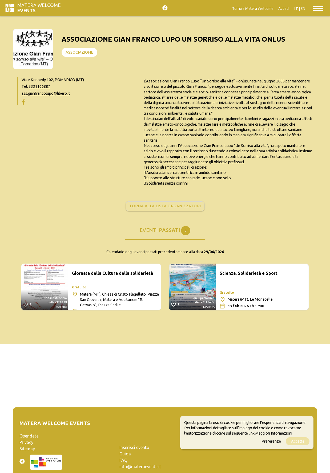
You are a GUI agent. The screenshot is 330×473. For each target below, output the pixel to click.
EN (303, 8)
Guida (125, 453)
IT (296, 8)
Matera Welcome (39, 8)
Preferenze (271, 441)
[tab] (165, 232)
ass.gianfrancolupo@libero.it (46, 93)
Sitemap (27, 448)
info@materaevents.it (140, 466)
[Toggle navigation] (318, 8)
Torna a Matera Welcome (252, 8)
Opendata (29, 436)
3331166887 (39, 86)
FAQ (123, 460)
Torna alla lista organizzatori (165, 206)
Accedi (283, 8)
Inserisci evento (134, 447)
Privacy (26, 442)
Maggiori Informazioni (273, 433)
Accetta (297, 441)
